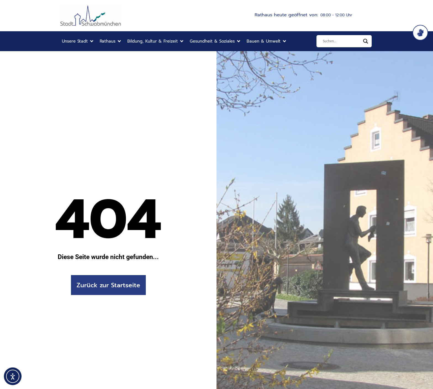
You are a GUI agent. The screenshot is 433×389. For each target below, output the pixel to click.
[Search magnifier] (365, 41)
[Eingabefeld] (341, 41)
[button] (78, 41)
